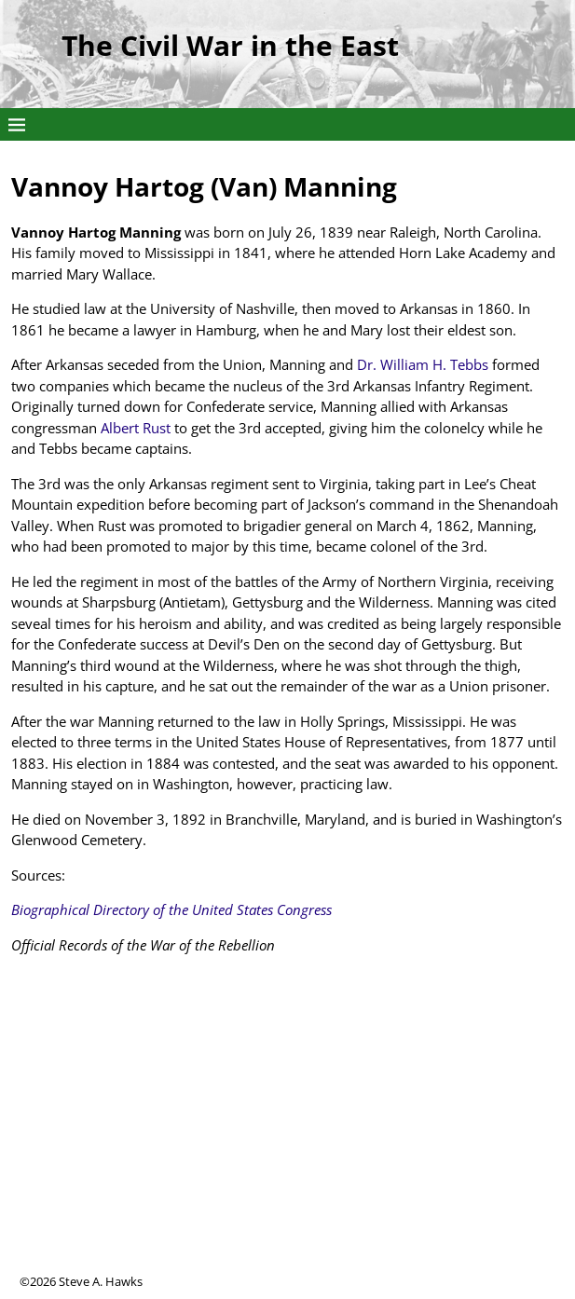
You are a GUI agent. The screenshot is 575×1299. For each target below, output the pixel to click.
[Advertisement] (287, 1142)
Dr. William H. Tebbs (422, 364)
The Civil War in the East (230, 45)
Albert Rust (136, 427)
